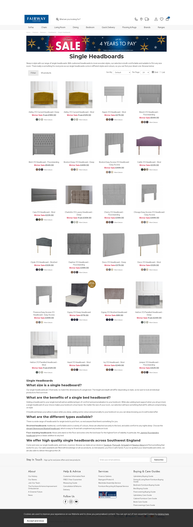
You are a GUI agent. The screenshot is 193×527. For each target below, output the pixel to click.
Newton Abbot (139, 431)
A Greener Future (35, 478)
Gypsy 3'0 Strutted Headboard (114, 299)
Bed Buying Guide (140, 475)
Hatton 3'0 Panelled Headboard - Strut (44, 350)
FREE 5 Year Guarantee (72, 466)
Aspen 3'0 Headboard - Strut (114, 98)
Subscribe (158, 446)
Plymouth (116, 431)
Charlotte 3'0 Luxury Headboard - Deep (79, 200)
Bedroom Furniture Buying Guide (146, 472)
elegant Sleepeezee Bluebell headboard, (43, 415)
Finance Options (104, 463)
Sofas (31, 14)
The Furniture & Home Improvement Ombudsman (42, 474)
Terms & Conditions (64, 502)
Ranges (161, 14)
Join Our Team (34, 470)
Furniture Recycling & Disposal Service (113, 473)
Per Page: (140, 59)
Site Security (93, 502)
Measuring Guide (70, 470)
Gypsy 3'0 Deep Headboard (79, 299)
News (30, 482)
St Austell (125, 431)
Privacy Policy (80, 502)
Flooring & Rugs (129, 14)
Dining (76, 14)
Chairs (44, 14)
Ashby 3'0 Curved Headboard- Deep (44, 98)
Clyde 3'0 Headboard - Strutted (44, 248)
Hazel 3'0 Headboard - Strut (79, 349)
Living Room (59, 14)
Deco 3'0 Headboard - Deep (114, 248)
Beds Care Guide (140, 488)
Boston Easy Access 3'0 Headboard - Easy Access (114, 150)
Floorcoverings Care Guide (144, 492)
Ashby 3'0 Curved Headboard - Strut (79, 98)
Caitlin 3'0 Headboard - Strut (149, 148)
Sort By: (118, 59)
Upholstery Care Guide (142, 482)
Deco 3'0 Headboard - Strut (149, 248)
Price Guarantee (34, 502)
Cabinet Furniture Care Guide (145, 485)
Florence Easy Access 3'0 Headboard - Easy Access (44, 300)
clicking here (163, 514)
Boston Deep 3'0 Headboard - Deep (79, 148)
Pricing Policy (49, 502)
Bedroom (90, 14)
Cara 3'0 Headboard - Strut (44, 198)
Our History (32, 463)
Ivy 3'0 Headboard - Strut (114, 349)
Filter (33, 59)
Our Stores (32, 466)
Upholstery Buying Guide (143, 463)
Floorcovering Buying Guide (144, 478)
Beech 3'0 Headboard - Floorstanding (149, 100)
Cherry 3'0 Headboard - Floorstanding (114, 200)
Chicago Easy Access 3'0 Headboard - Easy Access (149, 200)
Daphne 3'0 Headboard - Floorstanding (79, 250)
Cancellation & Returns (72, 473)
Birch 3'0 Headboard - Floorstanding (44, 148)
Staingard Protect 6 (106, 466)
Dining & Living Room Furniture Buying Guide (148, 467)
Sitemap (104, 502)
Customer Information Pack (74, 463)
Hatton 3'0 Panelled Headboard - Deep (149, 300)
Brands (147, 14)
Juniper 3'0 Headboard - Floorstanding (149, 350)
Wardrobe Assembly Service (109, 470)
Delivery (66, 476)
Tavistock (107, 431)
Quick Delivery (108, 14)
